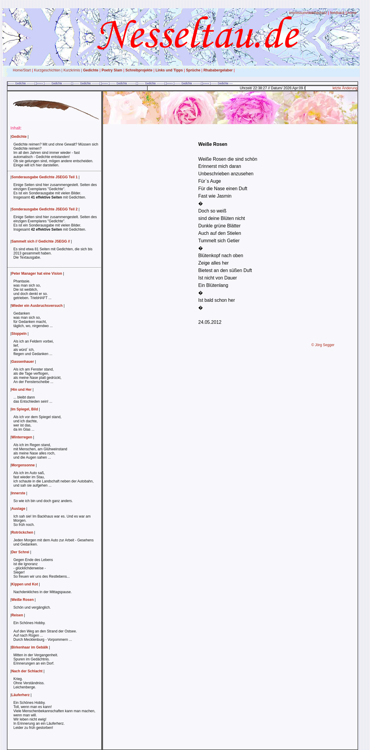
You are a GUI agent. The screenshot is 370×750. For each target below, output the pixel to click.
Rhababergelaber (217, 70)
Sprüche (193, 70)
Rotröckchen (22, 532)
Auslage (18, 509)
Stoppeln (18, 334)
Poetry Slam (112, 70)
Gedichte (90, 70)
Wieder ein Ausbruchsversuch (37, 306)
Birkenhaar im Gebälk (29, 647)
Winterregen (21, 437)
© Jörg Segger (323, 345)
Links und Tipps (169, 70)
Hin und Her (21, 390)
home (352, 13)
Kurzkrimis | (72, 70)
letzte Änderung (344, 88)
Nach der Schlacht (27, 671)
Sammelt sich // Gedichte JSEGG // (40, 241)
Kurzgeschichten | (48, 70)
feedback (337, 13)
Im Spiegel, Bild (24, 409)
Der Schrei (20, 552)
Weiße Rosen (22, 600)
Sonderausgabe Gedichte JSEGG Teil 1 (44, 177)
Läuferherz (20, 695)
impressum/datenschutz (308, 13)
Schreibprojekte (138, 70)
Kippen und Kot (24, 584)
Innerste (18, 493)
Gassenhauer (22, 362)
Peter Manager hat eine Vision (36, 273)
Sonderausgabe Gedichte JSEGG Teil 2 (44, 209)
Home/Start (22, 70)
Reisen (17, 615)
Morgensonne (23, 465)
